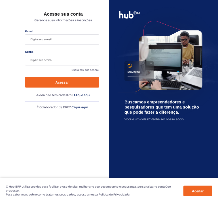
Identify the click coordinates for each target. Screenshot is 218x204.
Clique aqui (82, 95)
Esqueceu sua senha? (85, 70)
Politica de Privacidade (113, 194)
